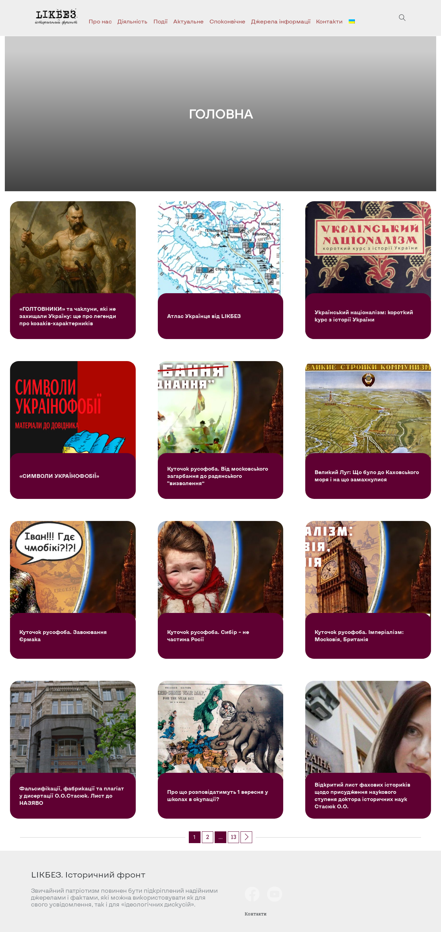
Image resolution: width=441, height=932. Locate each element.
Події (160, 21)
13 (233, 836)
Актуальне (188, 21)
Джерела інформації (280, 21)
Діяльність (132, 21)
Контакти (329, 21)
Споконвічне (227, 21)
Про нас (100, 21)
